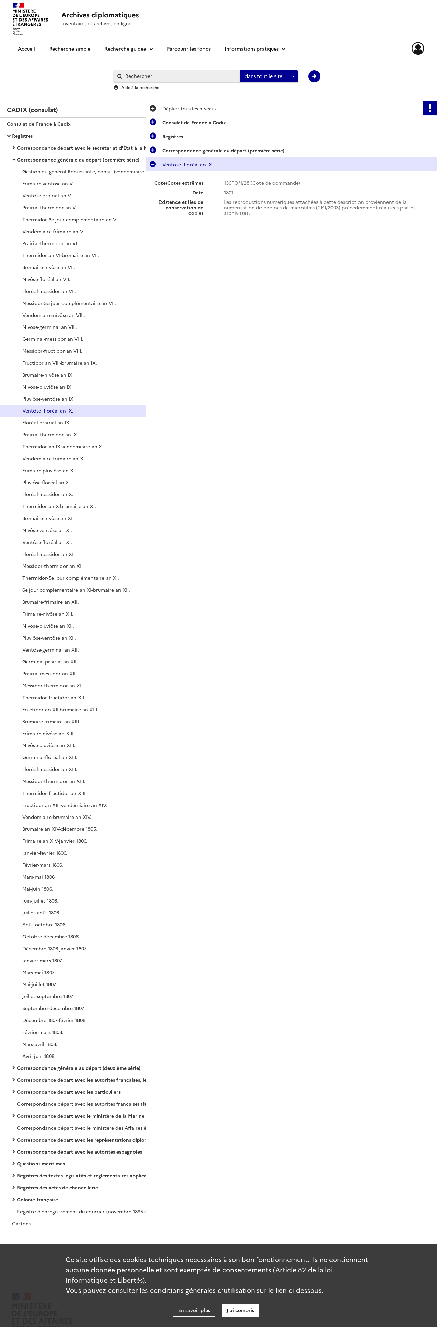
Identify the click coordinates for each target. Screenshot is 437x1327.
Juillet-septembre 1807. (48, 996)
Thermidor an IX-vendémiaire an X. (62, 446)
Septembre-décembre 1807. (53, 1008)
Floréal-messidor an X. (47, 494)
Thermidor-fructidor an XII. (53, 697)
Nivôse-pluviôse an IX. (47, 386)
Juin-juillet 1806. (40, 900)
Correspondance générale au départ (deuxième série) (78, 1067)
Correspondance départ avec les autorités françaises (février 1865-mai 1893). (85, 1103)
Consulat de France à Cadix (39, 123)
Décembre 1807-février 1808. (54, 1020)
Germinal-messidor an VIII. (52, 338)
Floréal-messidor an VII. (49, 291)
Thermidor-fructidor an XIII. (54, 793)
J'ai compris (240, 1310)
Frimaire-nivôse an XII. (47, 613)
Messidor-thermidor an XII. (53, 685)
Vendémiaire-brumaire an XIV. (56, 816)
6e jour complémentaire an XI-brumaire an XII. (76, 589)
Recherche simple (69, 48)
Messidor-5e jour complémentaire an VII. (69, 302)
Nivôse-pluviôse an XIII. (48, 745)
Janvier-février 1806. (44, 852)
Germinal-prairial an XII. (50, 661)
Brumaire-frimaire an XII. (50, 601)
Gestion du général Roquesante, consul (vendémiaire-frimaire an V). (90, 171)
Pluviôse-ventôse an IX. (48, 398)
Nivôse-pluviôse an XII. (48, 625)
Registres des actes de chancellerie (57, 1187)
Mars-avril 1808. (39, 1043)
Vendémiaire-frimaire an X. (53, 458)
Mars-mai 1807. (38, 972)
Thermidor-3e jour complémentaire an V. (69, 219)
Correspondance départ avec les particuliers (69, 1091)
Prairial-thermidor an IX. (50, 434)
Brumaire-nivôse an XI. (48, 518)
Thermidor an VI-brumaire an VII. (60, 255)
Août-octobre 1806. (44, 924)
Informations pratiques (252, 48)
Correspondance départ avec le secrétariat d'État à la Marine (85, 147)
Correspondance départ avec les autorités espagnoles (79, 1151)
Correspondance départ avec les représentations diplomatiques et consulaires (85, 1139)
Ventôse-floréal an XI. (47, 542)
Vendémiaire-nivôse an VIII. (53, 314)
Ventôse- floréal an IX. (47, 410)
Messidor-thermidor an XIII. (53, 781)
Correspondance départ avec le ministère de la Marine (80, 1115)
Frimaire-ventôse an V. (47, 183)
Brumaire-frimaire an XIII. (51, 721)
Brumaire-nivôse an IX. (48, 374)
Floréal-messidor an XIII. (49, 769)
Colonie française (37, 1199)
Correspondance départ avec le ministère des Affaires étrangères (85, 1127)
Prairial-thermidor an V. (49, 207)
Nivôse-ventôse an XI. (47, 530)
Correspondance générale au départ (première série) (78, 159)
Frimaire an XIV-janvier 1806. (54, 840)
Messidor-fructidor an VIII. (52, 350)
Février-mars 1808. (43, 1032)
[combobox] (269, 76)
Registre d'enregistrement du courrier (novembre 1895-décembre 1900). (85, 1211)
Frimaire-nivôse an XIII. (48, 733)
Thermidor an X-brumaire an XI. (59, 506)
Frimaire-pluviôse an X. (48, 470)
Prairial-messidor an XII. (49, 673)
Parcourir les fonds (189, 48)
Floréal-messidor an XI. (48, 553)
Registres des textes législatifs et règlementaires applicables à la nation (85, 1175)
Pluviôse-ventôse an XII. (49, 637)
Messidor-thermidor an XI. (52, 565)
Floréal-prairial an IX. (46, 422)
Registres (22, 135)
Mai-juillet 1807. (39, 984)
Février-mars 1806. (42, 864)
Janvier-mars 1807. (42, 960)
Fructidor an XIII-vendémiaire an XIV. (64, 804)
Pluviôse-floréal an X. (46, 482)
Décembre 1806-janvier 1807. (54, 948)
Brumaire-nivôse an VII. (48, 267)
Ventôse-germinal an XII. (50, 649)
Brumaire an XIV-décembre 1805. (59, 828)
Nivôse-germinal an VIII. (49, 326)
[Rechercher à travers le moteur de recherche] (180, 76)
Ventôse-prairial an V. (47, 195)
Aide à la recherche (140, 87)
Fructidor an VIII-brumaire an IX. (59, 362)
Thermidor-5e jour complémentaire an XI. (70, 577)
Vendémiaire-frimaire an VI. (54, 231)
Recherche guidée (125, 48)
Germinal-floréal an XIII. (49, 757)
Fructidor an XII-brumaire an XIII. (60, 709)
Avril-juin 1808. (39, 1055)
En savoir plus (194, 1310)
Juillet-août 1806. (41, 912)
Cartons (21, 1223)
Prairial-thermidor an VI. (50, 243)
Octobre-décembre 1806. (51, 936)
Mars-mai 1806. (39, 876)
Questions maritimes (41, 1163)
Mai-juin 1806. (37, 888)
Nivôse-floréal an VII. (46, 279)
